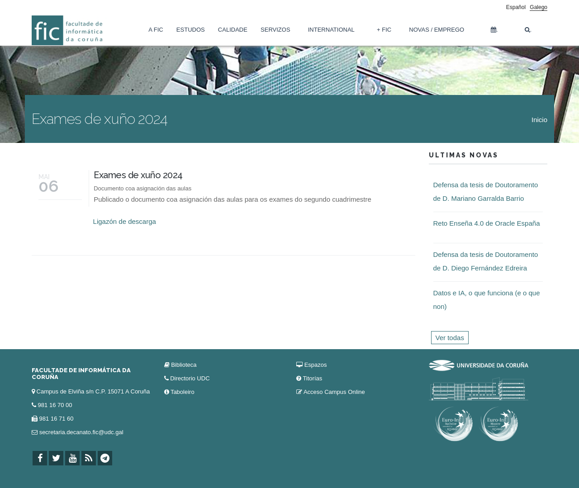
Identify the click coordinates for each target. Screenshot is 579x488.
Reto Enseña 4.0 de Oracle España (486, 223)
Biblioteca (183, 364)
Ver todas (450, 337)
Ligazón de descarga (124, 221)
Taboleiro (183, 392)
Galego (538, 7)
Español (516, 7)
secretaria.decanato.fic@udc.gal (81, 432)
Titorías (312, 378)
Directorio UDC (189, 378)
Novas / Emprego (436, 29)
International (331, 29)
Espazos (315, 364)
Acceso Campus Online (334, 392)
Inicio (539, 119)
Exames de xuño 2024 (138, 175)
